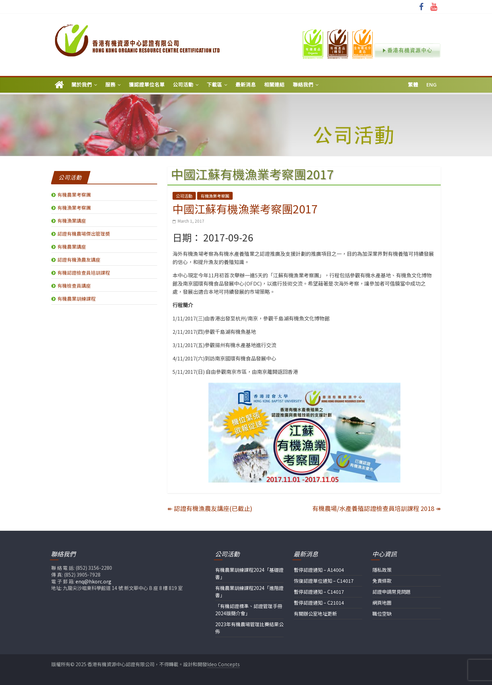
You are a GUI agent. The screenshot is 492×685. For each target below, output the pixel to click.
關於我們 (81, 84)
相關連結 (274, 84)
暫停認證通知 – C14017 (319, 591)
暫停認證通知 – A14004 (319, 569)
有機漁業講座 (71, 220)
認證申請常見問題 (391, 591)
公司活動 (183, 84)
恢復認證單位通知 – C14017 (324, 580)
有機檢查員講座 (74, 285)
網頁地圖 (382, 602)
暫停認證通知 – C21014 (319, 602)
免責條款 (382, 580)
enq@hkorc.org (93, 581)
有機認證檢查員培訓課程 (83, 272)
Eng (431, 84)
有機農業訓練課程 (76, 298)
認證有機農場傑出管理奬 (83, 233)
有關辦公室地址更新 (315, 613)
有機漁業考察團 (215, 196)
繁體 (413, 84)
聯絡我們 (303, 84)
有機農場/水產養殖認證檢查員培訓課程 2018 (376, 508)
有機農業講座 (71, 246)
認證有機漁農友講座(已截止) (209, 508)
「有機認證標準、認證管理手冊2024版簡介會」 (248, 610)
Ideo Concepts (223, 664)
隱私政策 (382, 569)
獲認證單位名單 (147, 84)
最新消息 (245, 84)
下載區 (214, 84)
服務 (110, 84)
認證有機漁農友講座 (78, 259)
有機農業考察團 (74, 194)
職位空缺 (382, 613)
